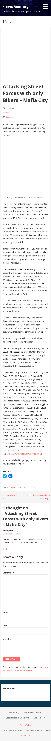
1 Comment (10, 117)
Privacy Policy (13, 712)
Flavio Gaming (15, 6)
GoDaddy (26, 735)
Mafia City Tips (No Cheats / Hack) (24, 487)
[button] (46, 5)
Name (6, 612)
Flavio (7, 112)
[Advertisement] (25, 56)
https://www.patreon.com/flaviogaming (24, 453)
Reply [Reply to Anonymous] (5, 549)
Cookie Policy (39, 717)
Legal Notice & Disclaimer (17, 717)
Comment (8, 572)
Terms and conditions (34, 712)
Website (7, 639)
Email (5, 625)
